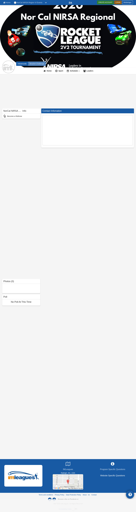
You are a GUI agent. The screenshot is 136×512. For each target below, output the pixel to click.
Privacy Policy (59, 495)
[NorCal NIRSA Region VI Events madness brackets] (37, 64)
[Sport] (59, 71)
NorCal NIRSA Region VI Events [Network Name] (28, 3)
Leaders (89, 71)
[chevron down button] (46, 3)
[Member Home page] (7, 3)
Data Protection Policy (73, 495)
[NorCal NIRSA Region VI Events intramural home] (22, 64)
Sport (60, 71)
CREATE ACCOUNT (105, 2)
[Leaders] (88, 71)
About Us (86, 495)
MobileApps (128, 2)
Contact (94, 495)
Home (49, 71)
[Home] (48, 71)
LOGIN (118, 2)
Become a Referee (12, 116)
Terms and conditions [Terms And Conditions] (46, 495)
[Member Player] (70, 2)
